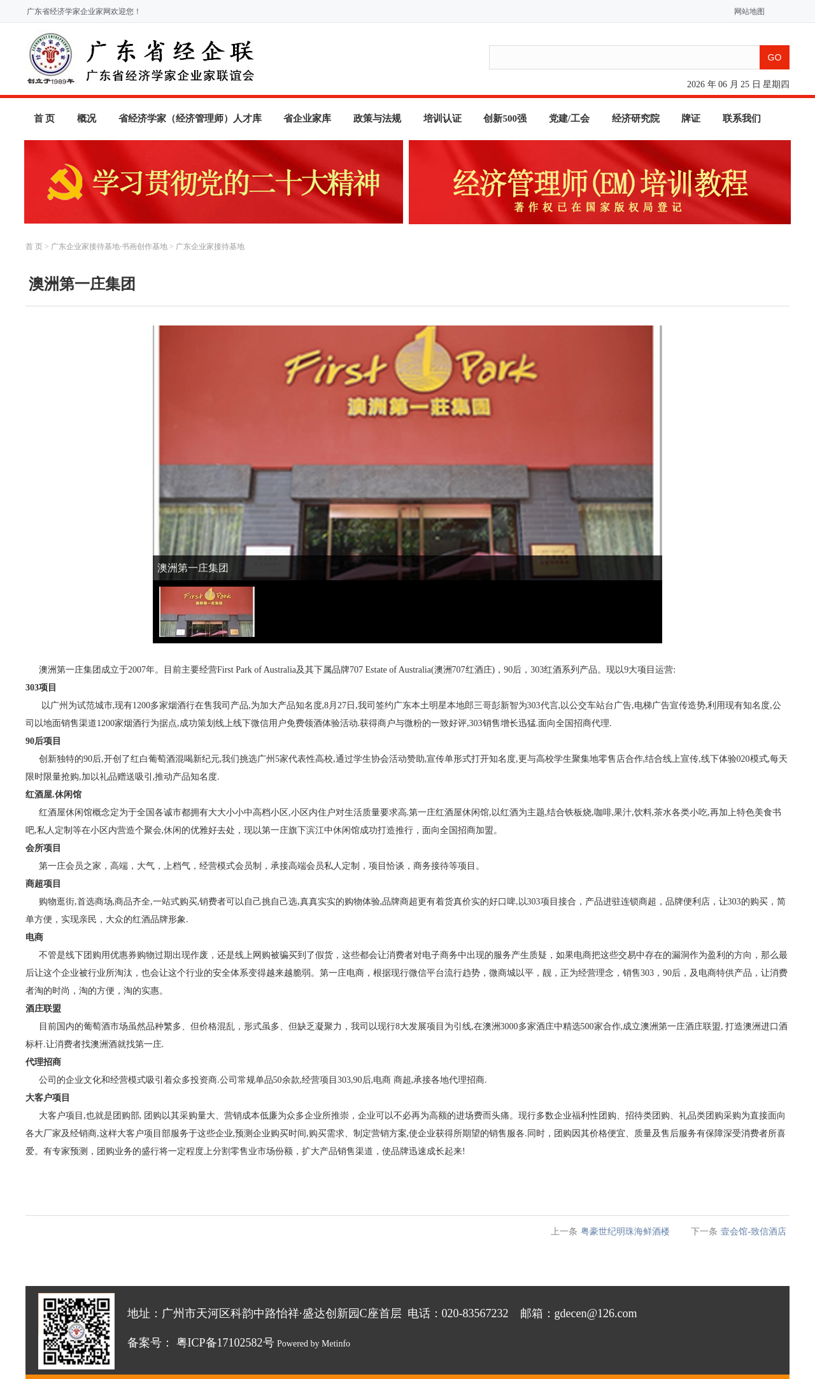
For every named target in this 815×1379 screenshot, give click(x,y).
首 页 (44, 118)
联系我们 (742, 118)
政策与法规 (377, 118)
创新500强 (505, 118)
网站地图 (746, 11)
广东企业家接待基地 (210, 246)
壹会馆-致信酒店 (753, 1231)
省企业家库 (307, 118)
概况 (86, 118)
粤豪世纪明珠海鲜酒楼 (625, 1231)
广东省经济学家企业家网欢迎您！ (84, 11)
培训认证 (442, 118)
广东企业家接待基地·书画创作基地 (109, 246)
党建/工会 (569, 118)
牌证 (690, 118)
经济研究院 (636, 118)
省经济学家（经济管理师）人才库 (190, 118)
